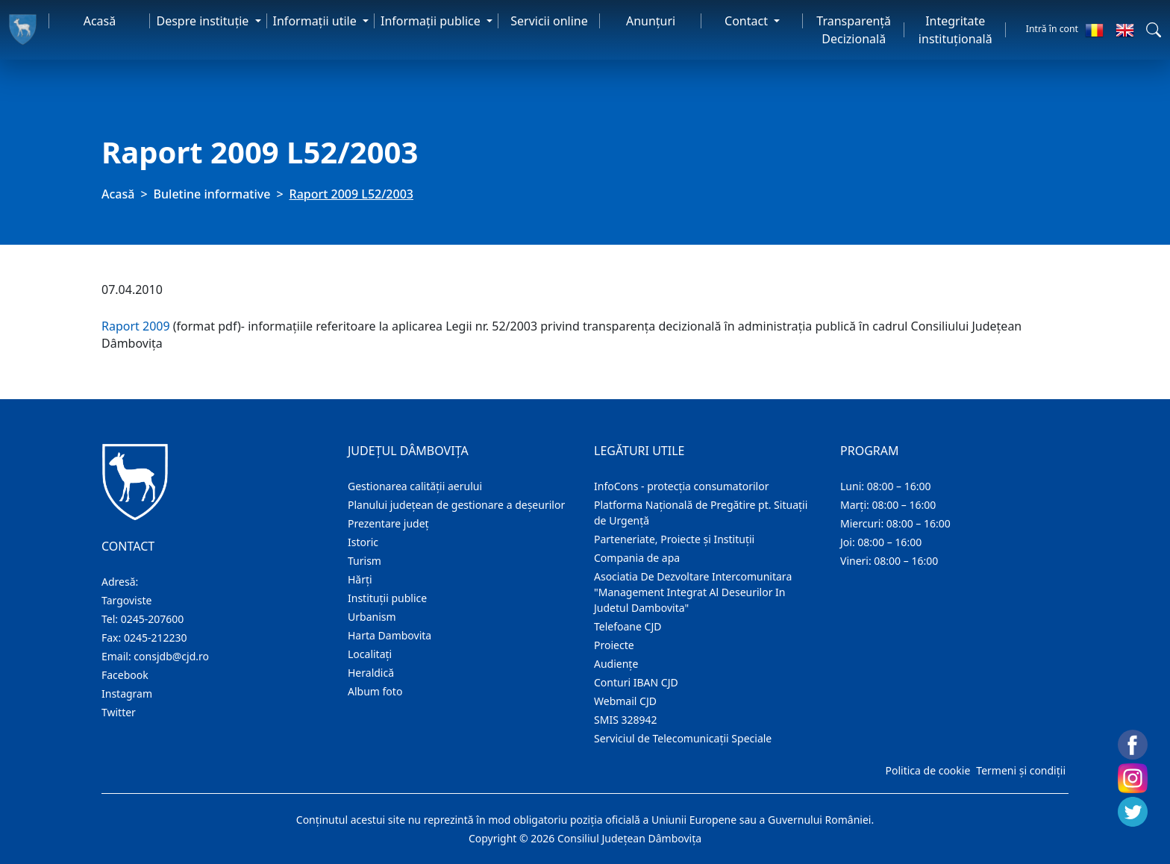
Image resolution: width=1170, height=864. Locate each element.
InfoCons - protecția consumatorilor (681, 486)
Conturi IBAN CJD (636, 682)
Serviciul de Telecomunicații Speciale (683, 738)
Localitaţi (370, 654)
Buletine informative (212, 194)
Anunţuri (650, 21)
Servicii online (549, 21)
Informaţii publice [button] (432, 21)
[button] (1153, 29)
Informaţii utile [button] (316, 21)
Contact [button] (748, 21)
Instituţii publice (387, 598)
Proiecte (614, 645)
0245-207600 (152, 619)
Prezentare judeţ (388, 523)
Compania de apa (637, 558)
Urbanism (372, 617)
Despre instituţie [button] (203, 21)
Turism (364, 561)
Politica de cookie (927, 770)
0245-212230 (155, 637)
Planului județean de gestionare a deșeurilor (456, 505)
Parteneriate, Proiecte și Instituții (674, 539)
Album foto (375, 691)
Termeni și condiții (1021, 770)
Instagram (126, 693)
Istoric (363, 542)
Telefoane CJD (627, 626)
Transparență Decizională (853, 30)
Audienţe (616, 664)
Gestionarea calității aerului (415, 486)
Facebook (124, 675)
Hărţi (360, 579)
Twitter (118, 712)
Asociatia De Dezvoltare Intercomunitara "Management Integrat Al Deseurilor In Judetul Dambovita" (693, 592)
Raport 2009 (135, 326)
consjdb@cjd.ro (171, 656)
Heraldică (371, 673)
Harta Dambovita (389, 635)
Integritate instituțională (955, 30)
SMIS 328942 (625, 720)
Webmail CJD (625, 701)
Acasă (100, 21)
